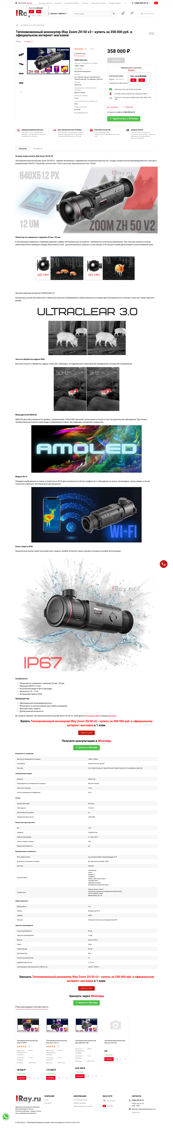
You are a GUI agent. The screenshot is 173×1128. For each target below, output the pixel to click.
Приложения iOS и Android (83, 1106)
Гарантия (85, 3)
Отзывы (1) (28, 41)
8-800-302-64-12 (141, 3)
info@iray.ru (136, 1112)
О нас (46, 1100)
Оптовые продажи (115, 3)
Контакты (58, 3)
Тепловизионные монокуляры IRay (32, 25)
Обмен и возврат (80, 1103)
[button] (21, 91)
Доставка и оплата (45, 3)
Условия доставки (80, 1100)
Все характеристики (81, 113)
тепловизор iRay (92, 715)
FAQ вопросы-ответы (98, 3)
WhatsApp (104, 741)
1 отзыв (91, 49)
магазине (112, 715)
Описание (23, 148)
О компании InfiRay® (72, 3)
